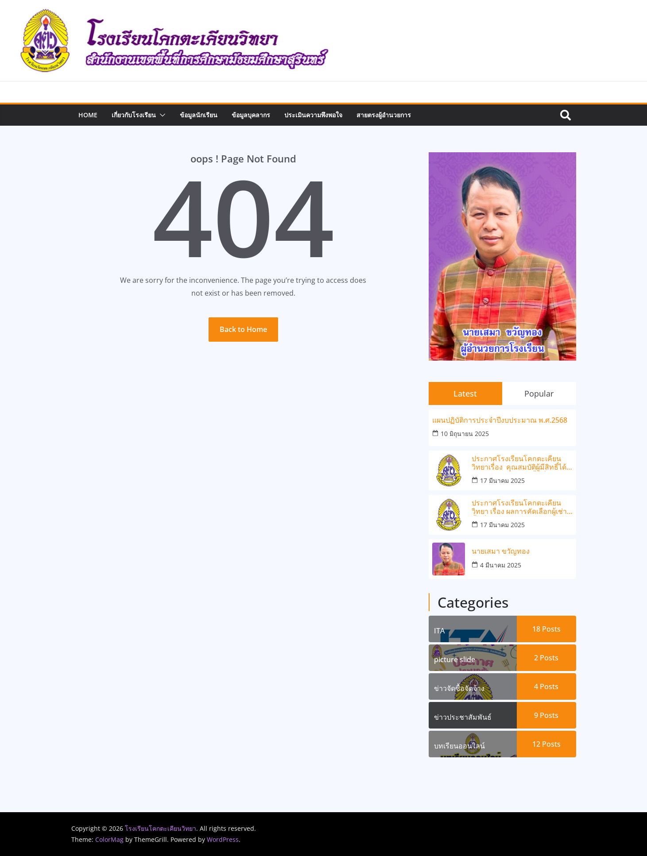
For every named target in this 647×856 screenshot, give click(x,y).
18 (546, 629)
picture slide (454, 659)
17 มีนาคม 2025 (502, 480)
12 (546, 744)
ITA (439, 631)
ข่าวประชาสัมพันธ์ (463, 717)
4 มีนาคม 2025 (500, 565)
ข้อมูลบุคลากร (251, 115)
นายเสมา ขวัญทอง (501, 551)
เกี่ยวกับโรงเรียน (134, 115)
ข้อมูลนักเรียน (198, 115)
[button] (161, 115)
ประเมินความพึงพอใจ (313, 115)
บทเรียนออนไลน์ (459, 746)
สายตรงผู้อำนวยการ (383, 115)
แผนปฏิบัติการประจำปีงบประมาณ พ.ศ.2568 (499, 420)
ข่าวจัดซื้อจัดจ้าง (459, 688)
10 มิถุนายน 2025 (465, 433)
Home (87, 115)
